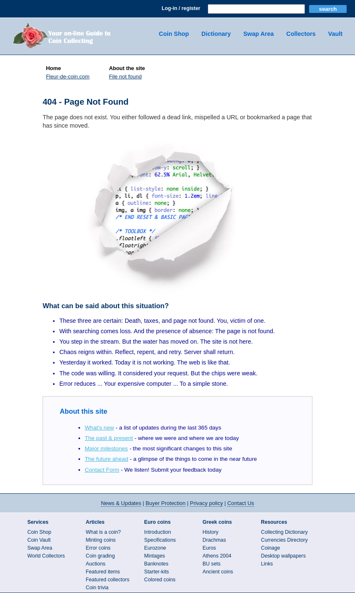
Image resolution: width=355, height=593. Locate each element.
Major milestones (106, 448)
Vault (335, 33)
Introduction (157, 532)
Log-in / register (181, 8)
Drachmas (214, 540)
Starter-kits (156, 572)
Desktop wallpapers (283, 556)
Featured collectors (108, 580)
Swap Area (258, 33)
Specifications (160, 540)
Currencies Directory (284, 540)
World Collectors (46, 556)
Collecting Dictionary (284, 532)
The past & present (109, 438)
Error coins (98, 548)
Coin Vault (39, 540)
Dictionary (216, 33)
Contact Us (240, 503)
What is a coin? (103, 532)
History (211, 532)
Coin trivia (97, 587)
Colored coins (160, 580)
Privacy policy (206, 503)
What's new (99, 428)
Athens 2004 (217, 556)
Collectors (300, 33)
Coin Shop (174, 33)
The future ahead (106, 459)
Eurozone (155, 548)
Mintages (154, 556)
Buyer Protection (166, 503)
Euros (209, 548)
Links (267, 564)
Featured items (103, 572)
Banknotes (156, 564)
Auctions (96, 564)
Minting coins (101, 540)
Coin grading (100, 556)
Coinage (270, 548)
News (121, 503)
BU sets (212, 564)
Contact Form (102, 470)
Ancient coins (218, 572)
